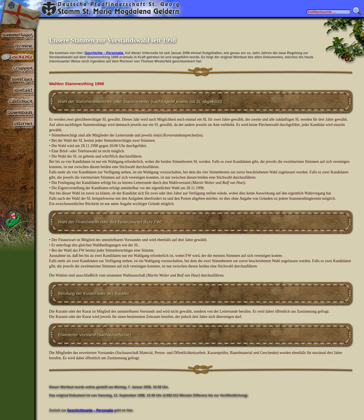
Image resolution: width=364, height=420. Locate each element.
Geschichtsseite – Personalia (90, 410)
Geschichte (17, 56)
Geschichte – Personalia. (104, 53)
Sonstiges (17, 78)
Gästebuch (17, 101)
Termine (17, 45)
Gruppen (17, 67)
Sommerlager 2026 (17, 34)
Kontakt (17, 89)
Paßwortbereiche (17, 123)
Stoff (17, 112)
